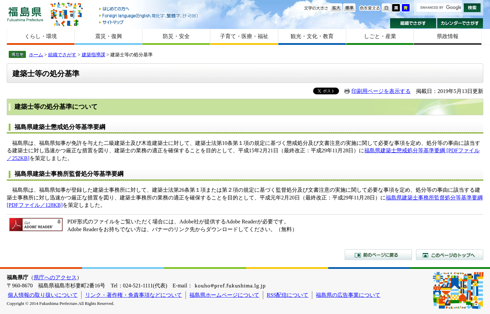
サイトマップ (149, 22)
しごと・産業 (380, 36)
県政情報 (447, 36)
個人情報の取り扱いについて (43, 295)
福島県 (25, 14)
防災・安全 (176, 36)
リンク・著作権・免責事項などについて (133, 295)
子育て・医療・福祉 (244, 36)
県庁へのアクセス (55, 277)
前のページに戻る (378, 254)
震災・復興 (108, 36)
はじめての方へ (149, 9)
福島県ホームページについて (224, 295)
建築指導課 (93, 54)
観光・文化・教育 (312, 36)
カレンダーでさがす (460, 23)
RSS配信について (287, 295)
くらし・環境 (41, 36)
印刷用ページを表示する (381, 91)
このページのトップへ (449, 254)
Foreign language (149, 15)
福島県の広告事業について (348, 295)
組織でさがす (413, 23)
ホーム (36, 54)
